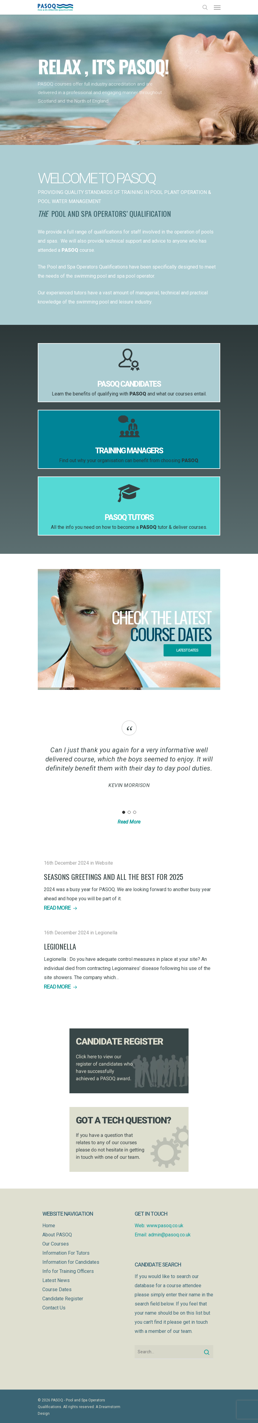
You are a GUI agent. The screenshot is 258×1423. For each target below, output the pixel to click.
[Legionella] (129, 959)
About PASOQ (57, 1235)
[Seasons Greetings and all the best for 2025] (129, 885)
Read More (129, 822)
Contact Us (53, 1308)
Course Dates (57, 1289)
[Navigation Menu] (217, 7)
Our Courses (55, 1244)
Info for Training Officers (68, 1271)
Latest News (56, 1280)
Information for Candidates (70, 1262)
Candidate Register (62, 1299)
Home (48, 1225)
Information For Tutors (66, 1253)
